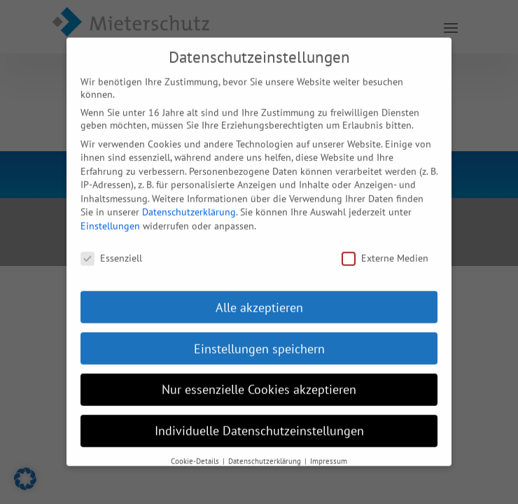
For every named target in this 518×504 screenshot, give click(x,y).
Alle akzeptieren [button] (259, 297)
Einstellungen (110, 215)
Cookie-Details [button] (196, 451)
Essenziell (111, 247)
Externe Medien (385, 247)
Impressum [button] (328, 451)
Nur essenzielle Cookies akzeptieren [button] (259, 380)
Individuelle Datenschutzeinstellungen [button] (259, 421)
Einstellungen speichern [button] (259, 338)
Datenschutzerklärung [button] (265, 451)
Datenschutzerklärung (189, 202)
